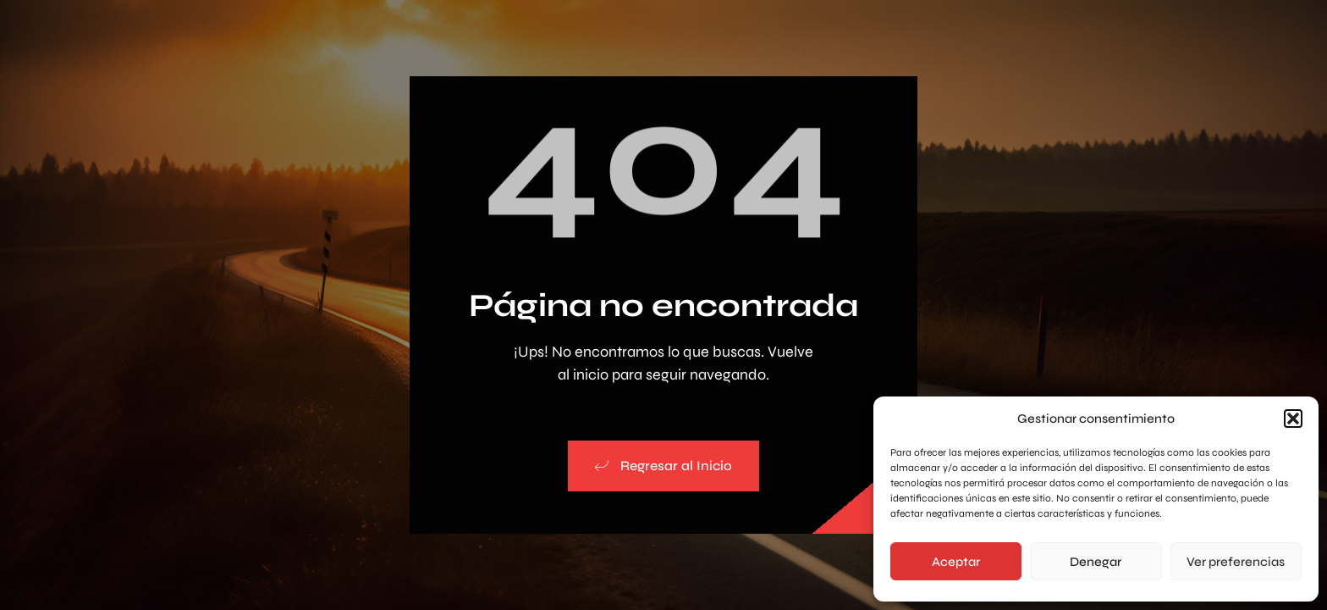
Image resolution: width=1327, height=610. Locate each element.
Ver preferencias (1236, 561)
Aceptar (956, 561)
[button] (1293, 418)
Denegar (1095, 561)
